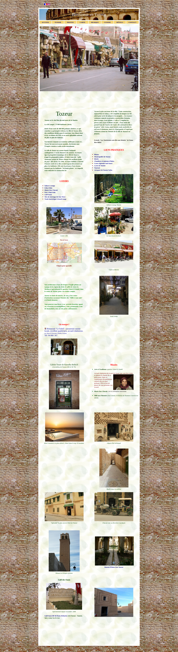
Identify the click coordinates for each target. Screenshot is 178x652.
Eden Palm (48, 188)
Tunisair (97, 168)
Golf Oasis (48, 195)
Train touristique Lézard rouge (55, 199)
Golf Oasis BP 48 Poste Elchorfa (55, 616)
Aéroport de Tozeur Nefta (103, 170)
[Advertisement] (89, 99)
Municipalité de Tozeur (102, 157)
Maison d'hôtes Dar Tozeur (113, 567)
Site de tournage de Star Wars (55, 197)
